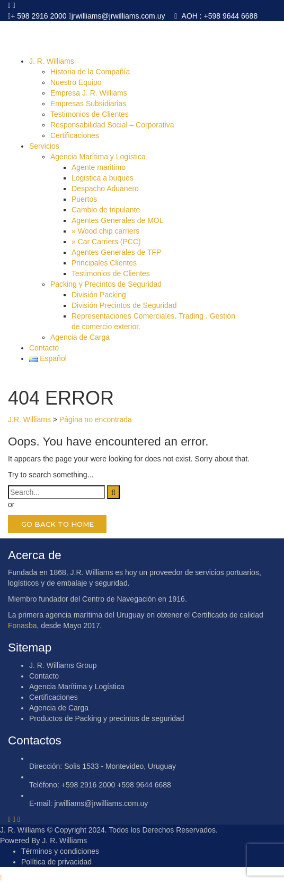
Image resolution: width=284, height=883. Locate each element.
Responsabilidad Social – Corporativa (112, 125)
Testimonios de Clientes (89, 114)
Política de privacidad (56, 862)
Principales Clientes (104, 263)
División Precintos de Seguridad (124, 305)
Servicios (44, 146)
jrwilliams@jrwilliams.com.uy (118, 16)
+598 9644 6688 (144, 785)
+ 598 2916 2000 (39, 16)
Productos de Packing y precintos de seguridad (106, 718)
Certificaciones (74, 135)
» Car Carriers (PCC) (106, 241)
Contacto (44, 348)
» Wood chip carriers (105, 231)
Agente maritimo (99, 167)
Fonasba (22, 625)
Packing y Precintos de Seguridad (106, 284)
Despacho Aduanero (105, 188)
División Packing (99, 294)
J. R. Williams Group (63, 665)
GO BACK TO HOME (57, 524)
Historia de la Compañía (90, 71)
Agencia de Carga (80, 337)
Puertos (84, 199)
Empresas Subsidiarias (88, 103)
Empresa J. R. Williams (88, 93)
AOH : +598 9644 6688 (219, 16)
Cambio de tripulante (106, 209)
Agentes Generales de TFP (116, 252)
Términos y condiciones (60, 851)
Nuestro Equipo (76, 82)
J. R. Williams (51, 61)
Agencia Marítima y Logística (98, 156)
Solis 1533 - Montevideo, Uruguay (120, 766)
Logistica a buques (103, 178)
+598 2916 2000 (88, 785)
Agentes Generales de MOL (118, 220)
